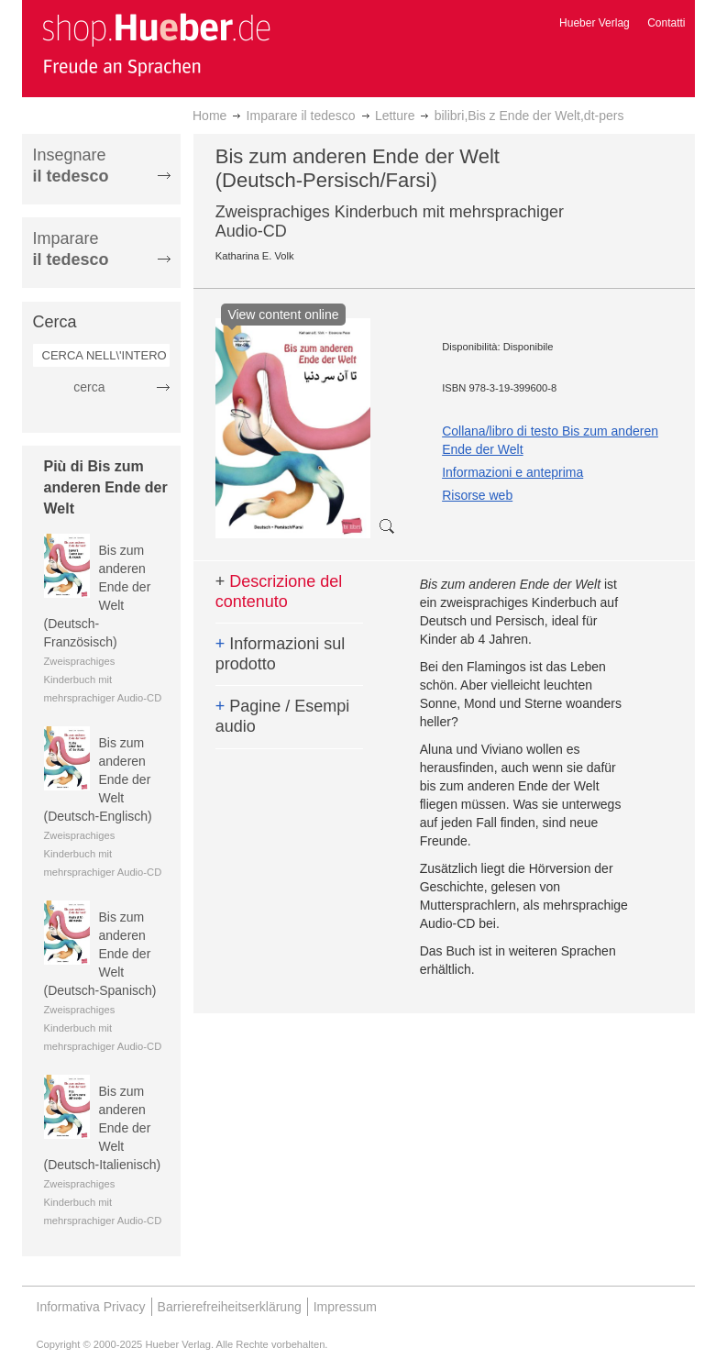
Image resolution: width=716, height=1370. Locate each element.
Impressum (345, 1306)
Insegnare (71, 165)
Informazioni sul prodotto (280, 654)
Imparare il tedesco (301, 115)
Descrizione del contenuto (279, 591)
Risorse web (477, 495)
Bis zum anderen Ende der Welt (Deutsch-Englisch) (98, 779)
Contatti (666, 23)
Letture (395, 115)
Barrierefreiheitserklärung (230, 1306)
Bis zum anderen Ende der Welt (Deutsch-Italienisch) (102, 1128)
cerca (89, 387)
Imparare (71, 249)
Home (209, 115)
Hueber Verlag (594, 23)
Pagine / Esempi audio (282, 716)
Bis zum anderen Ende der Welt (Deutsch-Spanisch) (100, 954)
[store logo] (156, 44)
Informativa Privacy (91, 1306)
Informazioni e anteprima (512, 472)
